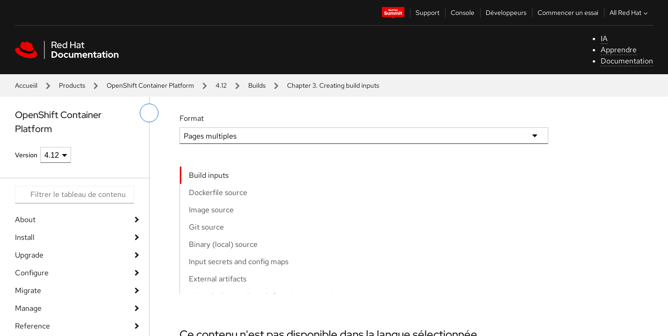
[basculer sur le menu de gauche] (149, 113)
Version (26, 155)
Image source (211, 210)
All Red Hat (630, 12)
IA (604, 38)
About (25, 219)
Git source (206, 227)
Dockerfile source (218, 192)
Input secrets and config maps (238, 261)
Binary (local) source (223, 244)
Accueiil (26, 85)
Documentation (627, 61)
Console (462, 12)
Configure (32, 273)
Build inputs (209, 175)
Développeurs (506, 12)
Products (72, 85)
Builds (257, 85)
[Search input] (74, 194)
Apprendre (619, 50)
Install (25, 237)
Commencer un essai (568, 12)
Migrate (28, 290)
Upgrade (29, 255)
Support (427, 12)
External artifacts (217, 279)
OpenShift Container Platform (150, 85)
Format (192, 118)
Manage (28, 308)
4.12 (221, 85)
